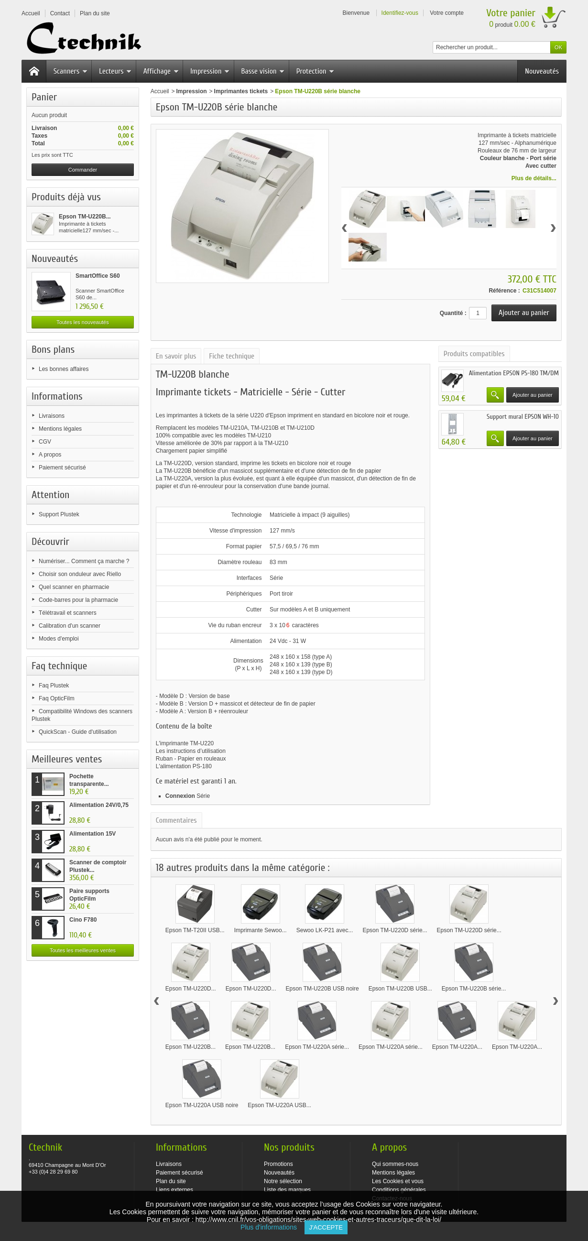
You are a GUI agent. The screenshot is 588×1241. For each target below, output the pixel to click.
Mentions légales (60, 428)
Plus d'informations (272, 1227)
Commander (83, 170)
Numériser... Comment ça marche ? (84, 561)
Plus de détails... (534, 178)
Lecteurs (115, 71)
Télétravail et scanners (68, 613)
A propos (50, 454)
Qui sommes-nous (395, 1164)
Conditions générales (399, 1190)
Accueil (160, 91)
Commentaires (176, 820)
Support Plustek (59, 514)
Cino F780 (83, 919)
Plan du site (171, 1181)
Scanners (70, 71)
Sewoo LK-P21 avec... (324, 930)
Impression (209, 71)
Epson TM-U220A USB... (279, 1105)
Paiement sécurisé (62, 467)
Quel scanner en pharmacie (74, 587)
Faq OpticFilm (57, 698)
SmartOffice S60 (98, 275)
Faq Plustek (54, 685)
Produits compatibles (474, 353)
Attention (51, 495)
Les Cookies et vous (398, 1181)
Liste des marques (287, 1190)
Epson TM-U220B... (85, 216)
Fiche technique (231, 356)
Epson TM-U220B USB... (400, 988)
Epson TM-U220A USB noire (202, 1105)
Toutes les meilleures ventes (83, 950)
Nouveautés (542, 71)
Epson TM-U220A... (457, 1047)
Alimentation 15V (92, 833)
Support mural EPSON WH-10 (523, 417)
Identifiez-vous (399, 13)
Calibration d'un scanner (69, 625)
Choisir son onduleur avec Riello (80, 574)
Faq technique (59, 666)
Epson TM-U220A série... (317, 1047)
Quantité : (453, 313)
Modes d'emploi (59, 638)
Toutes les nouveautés (82, 322)
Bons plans (53, 349)
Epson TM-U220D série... (394, 930)
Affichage (161, 71)
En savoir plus (176, 356)
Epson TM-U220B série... (474, 988)
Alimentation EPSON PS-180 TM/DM (514, 373)
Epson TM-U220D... (190, 988)
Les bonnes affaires (64, 369)
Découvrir (50, 541)
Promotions (278, 1164)
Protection (315, 71)
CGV (45, 441)
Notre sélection (283, 1181)
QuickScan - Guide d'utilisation (78, 732)
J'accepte (326, 1227)
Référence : (504, 290)
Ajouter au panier (532, 395)
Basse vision (263, 71)
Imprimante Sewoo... (260, 930)
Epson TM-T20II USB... (195, 930)
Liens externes (174, 1190)
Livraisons (52, 416)
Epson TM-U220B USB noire (322, 988)
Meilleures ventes (67, 759)
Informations (57, 396)
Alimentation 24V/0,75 (99, 805)
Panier (44, 97)
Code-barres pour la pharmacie (78, 600)
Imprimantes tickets (241, 91)
